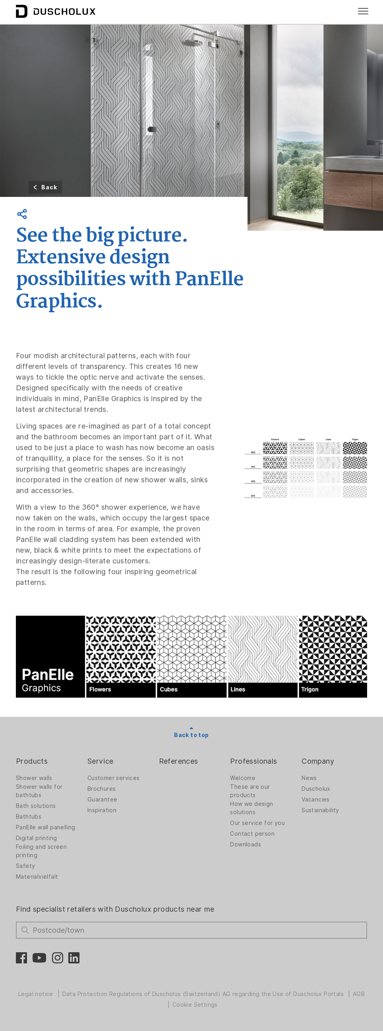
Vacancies (316, 799)
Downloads (245, 844)
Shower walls (34, 778)
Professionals (253, 761)
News (309, 778)
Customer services (113, 778)
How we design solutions (251, 808)
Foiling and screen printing (41, 851)
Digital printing (36, 838)
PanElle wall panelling (45, 827)
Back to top (191, 735)
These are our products (250, 791)
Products (32, 761)
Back (49, 187)
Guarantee (102, 799)
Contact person (252, 834)
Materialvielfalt (37, 876)
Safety (25, 866)
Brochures (101, 789)
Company (318, 761)
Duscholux (316, 789)
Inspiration (101, 810)
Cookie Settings (195, 1005)
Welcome (242, 778)
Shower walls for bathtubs (39, 791)
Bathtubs (28, 816)
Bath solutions (36, 806)
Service (100, 761)
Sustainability (320, 810)
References (178, 761)
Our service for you (257, 823)
